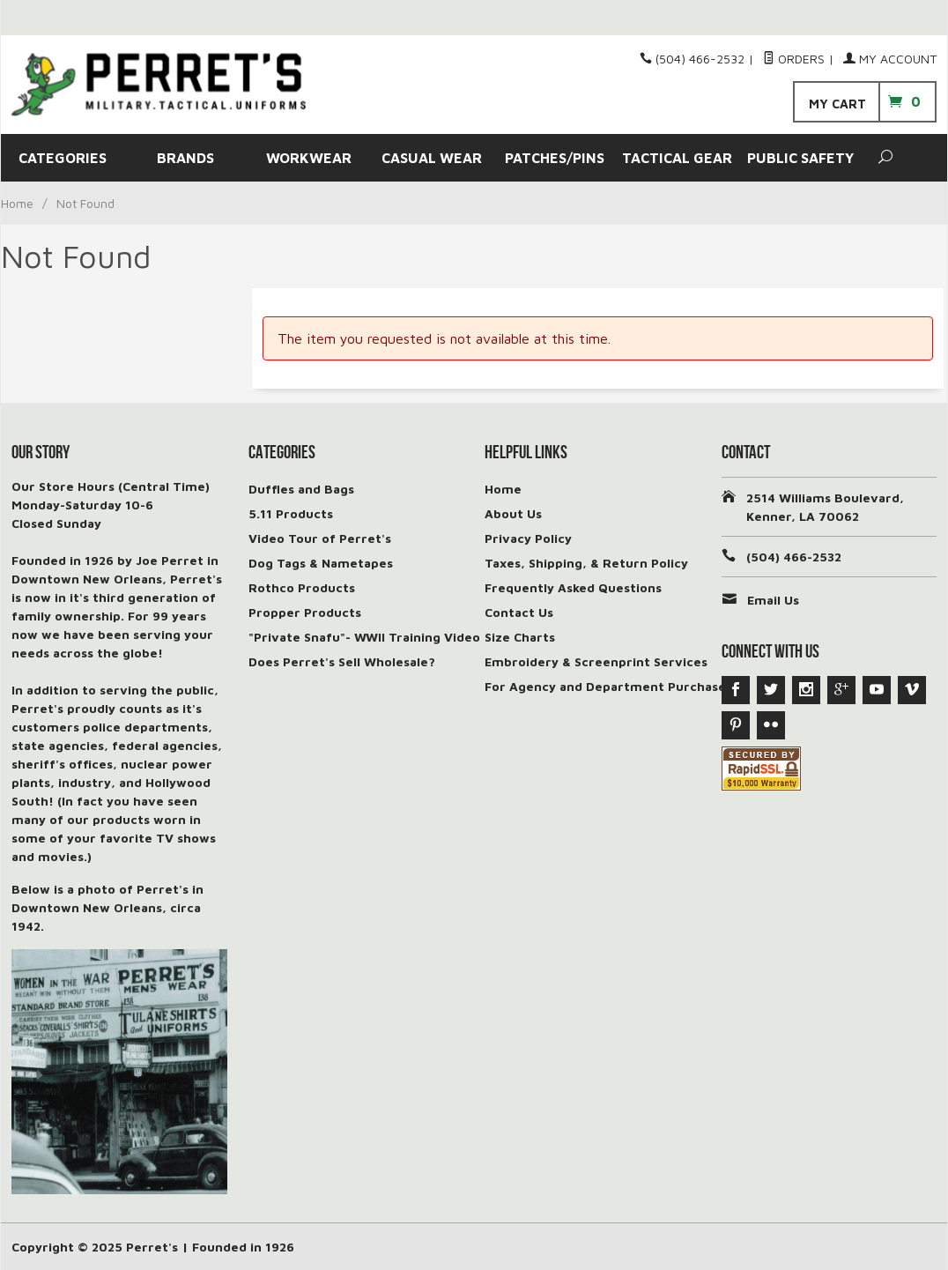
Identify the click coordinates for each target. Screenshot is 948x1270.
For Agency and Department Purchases (608, 686)
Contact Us (519, 612)
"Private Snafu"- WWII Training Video (364, 636)
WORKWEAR (309, 158)
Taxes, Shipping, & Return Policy (586, 562)
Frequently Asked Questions (573, 587)
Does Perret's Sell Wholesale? (341, 661)
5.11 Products (290, 513)
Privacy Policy (528, 538)
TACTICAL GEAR (677, 158)
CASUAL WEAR (431, 158)
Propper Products (304, 612)
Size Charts (520, 636)
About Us (513, 513)
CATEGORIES (63, 158)
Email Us (773, 599)
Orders (794, 58)
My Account (890, 58)
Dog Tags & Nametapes (320, 562)
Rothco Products (301, 587)
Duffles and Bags (301, 488)
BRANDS (185, 158)
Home (17, 203)
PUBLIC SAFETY (800, 158)
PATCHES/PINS (554, 158)
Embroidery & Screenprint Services (596, 661)
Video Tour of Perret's (319, 538)
